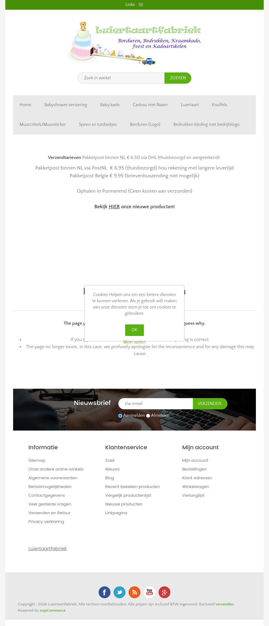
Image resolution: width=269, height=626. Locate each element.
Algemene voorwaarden (52, 478)
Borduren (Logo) (145, 124)
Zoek (110, 460)
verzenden (224, 604)
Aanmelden (134, 415)
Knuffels (219, 104)
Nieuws (112, 469)
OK (135, 330)
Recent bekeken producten (132, 487)
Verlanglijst (193, 495)
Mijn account (195, 460)
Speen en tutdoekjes (98, 124)
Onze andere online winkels (55, 469)
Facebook (104, 592)
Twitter (119, 592)
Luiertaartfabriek (47, 548)
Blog (109, 478)
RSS (134, 592)
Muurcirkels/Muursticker (43, 124)
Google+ (164, 592)
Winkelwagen (195, 487)
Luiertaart (190, 104)
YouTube (149, 592)
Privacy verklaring (46, 522)
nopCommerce (53, 610)
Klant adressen (197, 478)
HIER (114, 206)
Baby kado (110, 104)
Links (130, 4)
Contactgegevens (46, 495)
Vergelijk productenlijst (128, 495)
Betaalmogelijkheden (49, 487)
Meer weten (134, 342)
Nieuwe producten (123, 504)
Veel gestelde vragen (49, 504)
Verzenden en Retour (49, 513)
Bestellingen (194, 469)
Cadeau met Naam (150, 104)
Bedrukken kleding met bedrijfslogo (207, 124)
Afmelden (160, 415)
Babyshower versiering (65, 104)
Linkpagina (116, 513)
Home (25, 104)
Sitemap (37, 460)
